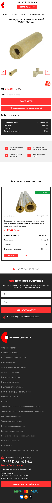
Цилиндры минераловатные (13, 426)
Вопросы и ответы (9, 352)
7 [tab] (30, 269)
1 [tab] (14, 269)
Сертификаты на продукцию (14, 367)
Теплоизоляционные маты (12, 421)
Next (47, 72)
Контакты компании (10, 440)
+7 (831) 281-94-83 (27, 2)
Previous (3, 72)
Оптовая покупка (11, 115)
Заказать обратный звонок (26, 484)
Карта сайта (6, 445)
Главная (4, 14)
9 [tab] (35, 269)
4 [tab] (22, 269)
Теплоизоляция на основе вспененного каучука (21, 406)
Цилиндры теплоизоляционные (32, 14)
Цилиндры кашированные (12, 431)
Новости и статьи (9, 396)
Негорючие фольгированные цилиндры (18, 436)
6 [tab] (27, 269)
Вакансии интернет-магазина (14, 357)
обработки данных (31, 316)
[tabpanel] (26, 224)
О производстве (8, 348)
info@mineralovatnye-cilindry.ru (18, 457)
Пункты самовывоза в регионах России (19, 450)
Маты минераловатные (11, 416)
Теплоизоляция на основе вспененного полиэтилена (23, 411)
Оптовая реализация (10, 377)
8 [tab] (33, 269)
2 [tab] (16, 269)
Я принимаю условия (23, 316)
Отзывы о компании (10, 372)
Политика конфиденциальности (16, 392)
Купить (11, 255)
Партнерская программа (12, 387)
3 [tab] (19, 269)
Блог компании (8, 362)
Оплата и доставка (10, 382)
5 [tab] (25, 269)
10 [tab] (38, 269)
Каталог (14, 14)
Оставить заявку (27, 7)
